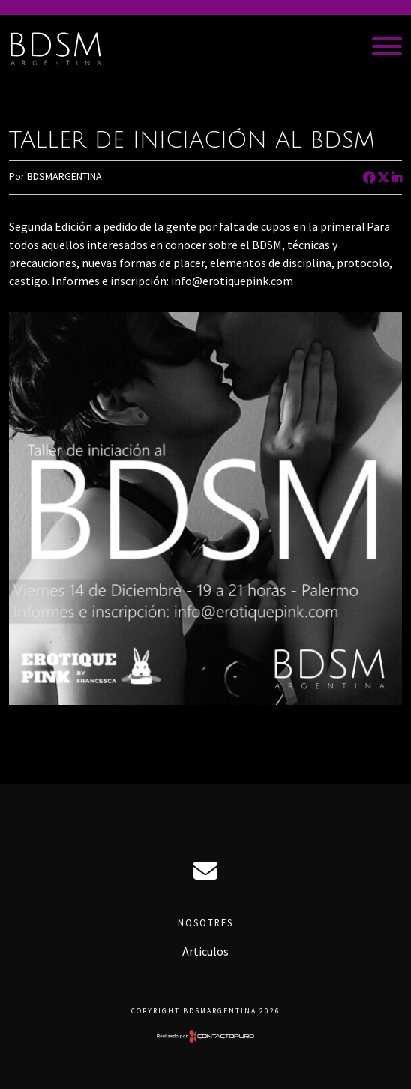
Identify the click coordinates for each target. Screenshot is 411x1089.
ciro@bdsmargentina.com (205, 871)
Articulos (205, 951)
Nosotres (205, 922)
